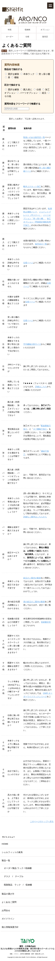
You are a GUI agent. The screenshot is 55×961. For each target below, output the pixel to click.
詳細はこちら (41, 386)
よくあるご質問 (9, 902)
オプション (45, 30)
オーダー (9, 37)
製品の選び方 (8, 894)
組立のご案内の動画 (32, 578)
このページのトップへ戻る (42, 821)
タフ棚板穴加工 (40, 429)
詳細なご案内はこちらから (35, 517)
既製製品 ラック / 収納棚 (18, 885)
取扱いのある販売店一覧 (34, 137)
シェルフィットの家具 (12, 852)
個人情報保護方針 (10, 927)
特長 (10, 30)
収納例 (27, 30)
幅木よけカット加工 (32, 186)
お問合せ (6, 910)
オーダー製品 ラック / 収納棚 (18, 868)
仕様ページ (28, 263)
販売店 (45, 37)
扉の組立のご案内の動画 (34, 602)
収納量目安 (46, 622)
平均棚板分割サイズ (32, 344)
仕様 (27, 37)
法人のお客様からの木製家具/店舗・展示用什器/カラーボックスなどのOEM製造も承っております (27, 950)
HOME (5, 844)
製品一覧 (6, 860)
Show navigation (50, 6)
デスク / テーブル (13, 876)
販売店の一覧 (41, 244)
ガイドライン (8, 918)
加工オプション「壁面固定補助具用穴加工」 (37, 221)
